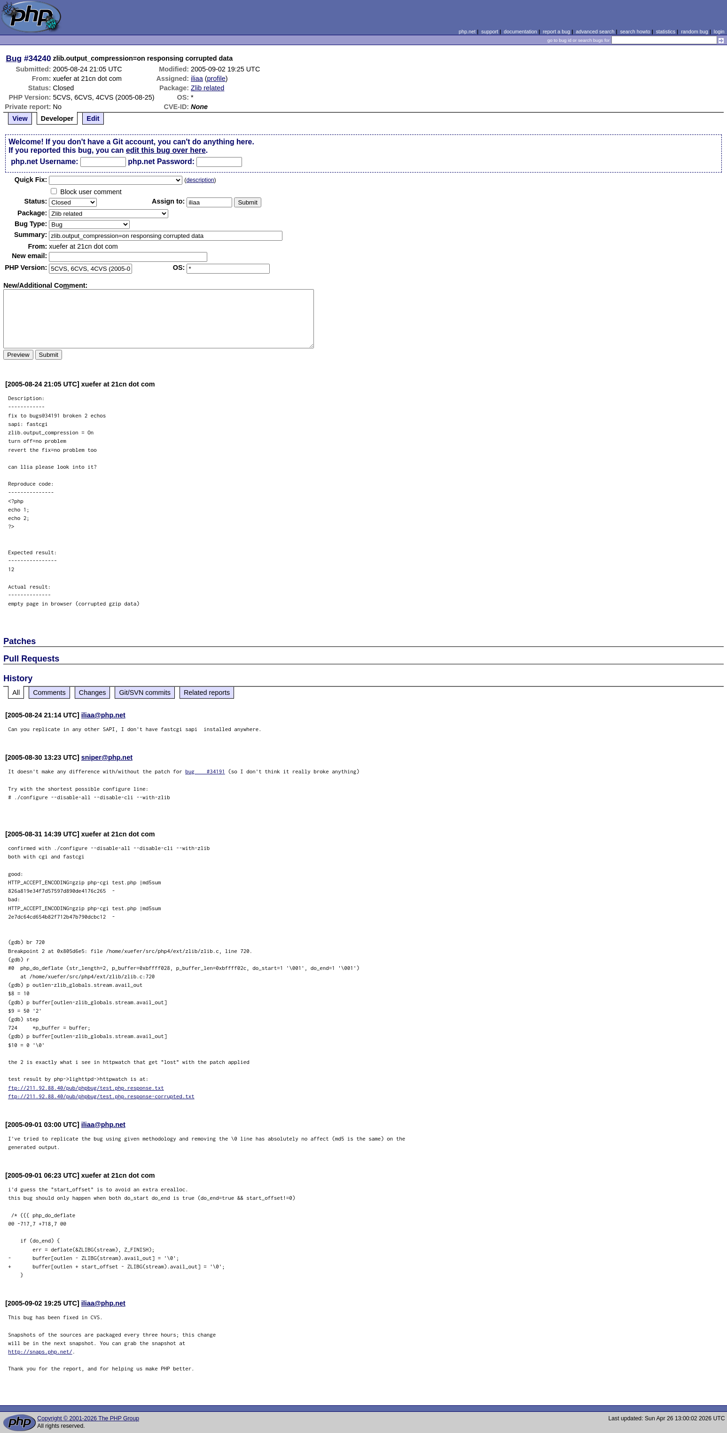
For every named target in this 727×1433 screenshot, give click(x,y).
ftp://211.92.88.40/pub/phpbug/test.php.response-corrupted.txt (101, 1096)
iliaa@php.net (103, 715)
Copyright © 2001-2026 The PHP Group (88, 1418)
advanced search (595, 31)
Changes (92, 692)
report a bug (556, 31)
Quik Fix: (31, 179)
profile (216, 78)
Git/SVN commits (145, 692)
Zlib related (207, 88)
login (719, 31)
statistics (665, 31)
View (20, 118)
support (489, 31)
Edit (92, 118)
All (16, 692)
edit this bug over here (166, 150)
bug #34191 (205, 771)
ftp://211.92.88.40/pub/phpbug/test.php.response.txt (86, 1088)
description (200, 180)
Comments (49, 692)
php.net (467, 31)
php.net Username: (44, 161)
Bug (14, 58)
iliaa (197, 78)
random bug (694, 31)
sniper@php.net (107, 757)
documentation (520, 31)
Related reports (207, 692)
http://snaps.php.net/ (40, 1351)
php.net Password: (161, 161)
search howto (635, 31)
